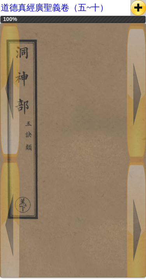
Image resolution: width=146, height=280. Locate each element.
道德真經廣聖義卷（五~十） (54, 7)
